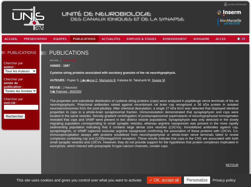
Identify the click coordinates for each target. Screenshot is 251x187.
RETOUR (232, 165)
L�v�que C (89, 80)
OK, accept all (164, 180)
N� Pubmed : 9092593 (65, 91)
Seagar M (158, 80)
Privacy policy (224, 180)
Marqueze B (107, 80)
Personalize (197, 180)
